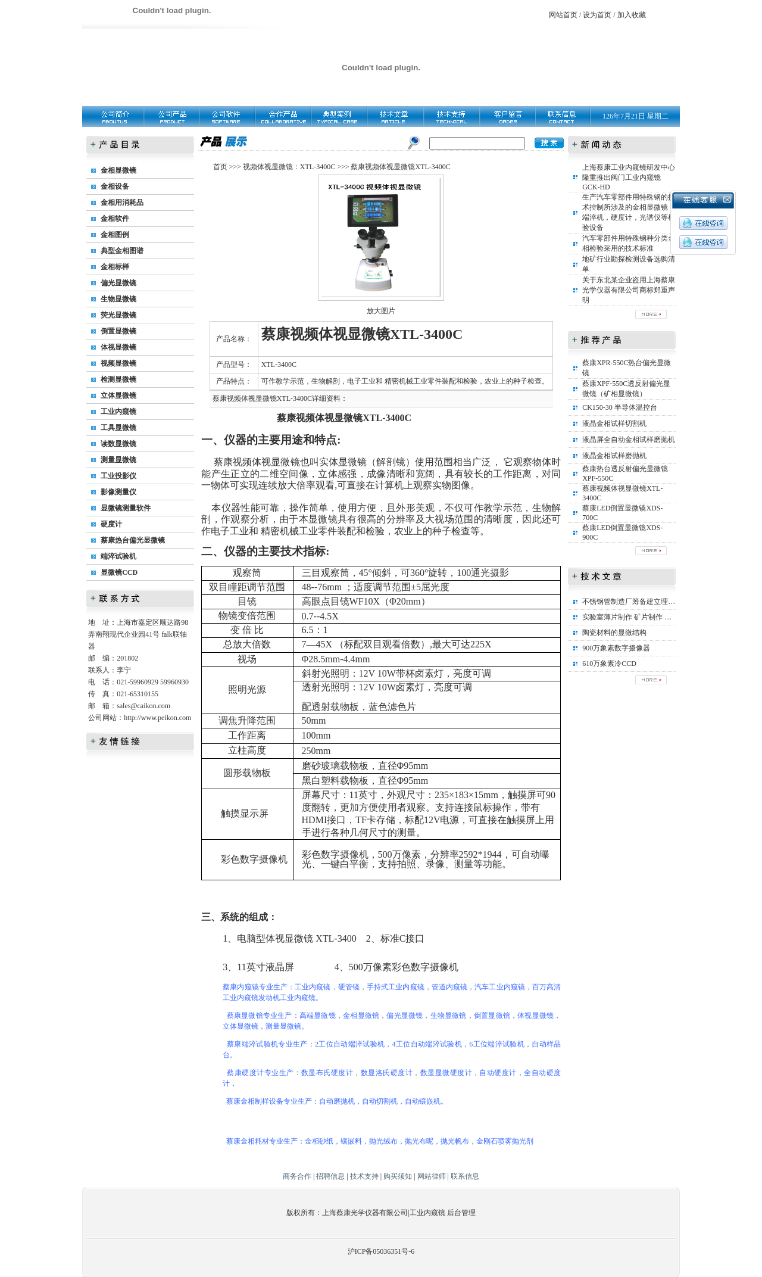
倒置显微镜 (118, 331)
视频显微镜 (118, 363)
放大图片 (381, 311)
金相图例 (115, 235)
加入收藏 (631, 15)
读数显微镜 (118, 444)
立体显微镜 (118, 395)
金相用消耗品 (122, 202)
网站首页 (563, 15)
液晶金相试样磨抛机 (614, 455)
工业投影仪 (118, 476)
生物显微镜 (118, 299)
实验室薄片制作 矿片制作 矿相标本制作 (644, 617)
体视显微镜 (118, 347)
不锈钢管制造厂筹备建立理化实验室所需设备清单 (660, 601)
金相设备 (115, 186)
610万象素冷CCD (609, 663)
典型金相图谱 (122, 251)
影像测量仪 (118, 492)
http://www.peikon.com (157, 718)
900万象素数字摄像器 (616, 648)
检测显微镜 (118, 379)
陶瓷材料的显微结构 (614, 632)
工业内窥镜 (118, 411)
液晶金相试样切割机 (614, 423)
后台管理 (461, 1213)
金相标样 (115, 267)
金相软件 (115, 218)
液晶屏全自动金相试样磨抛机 (628, 439)
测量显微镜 (118, 460)
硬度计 (111, 524)
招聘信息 (330, 1176)
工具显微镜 (118, 427)
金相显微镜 (118, 170)
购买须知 (397, 1176)
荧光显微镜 (118, 315)
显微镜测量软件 (126, 508)
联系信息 (465, 1176)
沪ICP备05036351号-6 (381, 1251)
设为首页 (597, 15)
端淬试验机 (118, 556)
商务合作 (297, 1176)
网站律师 (431, 1176)
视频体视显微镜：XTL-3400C (289, 167)
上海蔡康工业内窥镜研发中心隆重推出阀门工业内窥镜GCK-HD (628, 177)
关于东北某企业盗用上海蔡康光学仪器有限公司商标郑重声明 (628, 290)
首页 (220, 167)
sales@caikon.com (143, 706)
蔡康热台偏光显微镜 (133, 540)
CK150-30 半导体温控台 (619, 407)
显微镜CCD (119, 572)
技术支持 (364, 1176)
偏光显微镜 (118, 283)
